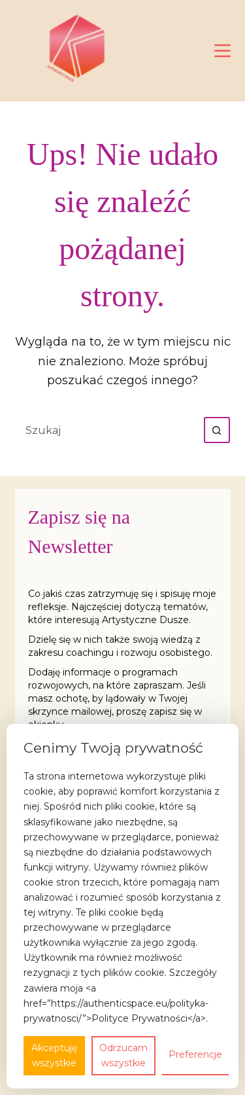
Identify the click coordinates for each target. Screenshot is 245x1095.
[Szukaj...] (110, 430)
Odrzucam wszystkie (123, 1055)
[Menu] (222, 51)
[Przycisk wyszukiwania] (217, 430)
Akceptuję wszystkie (54, 1055)
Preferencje (195, 1054)
